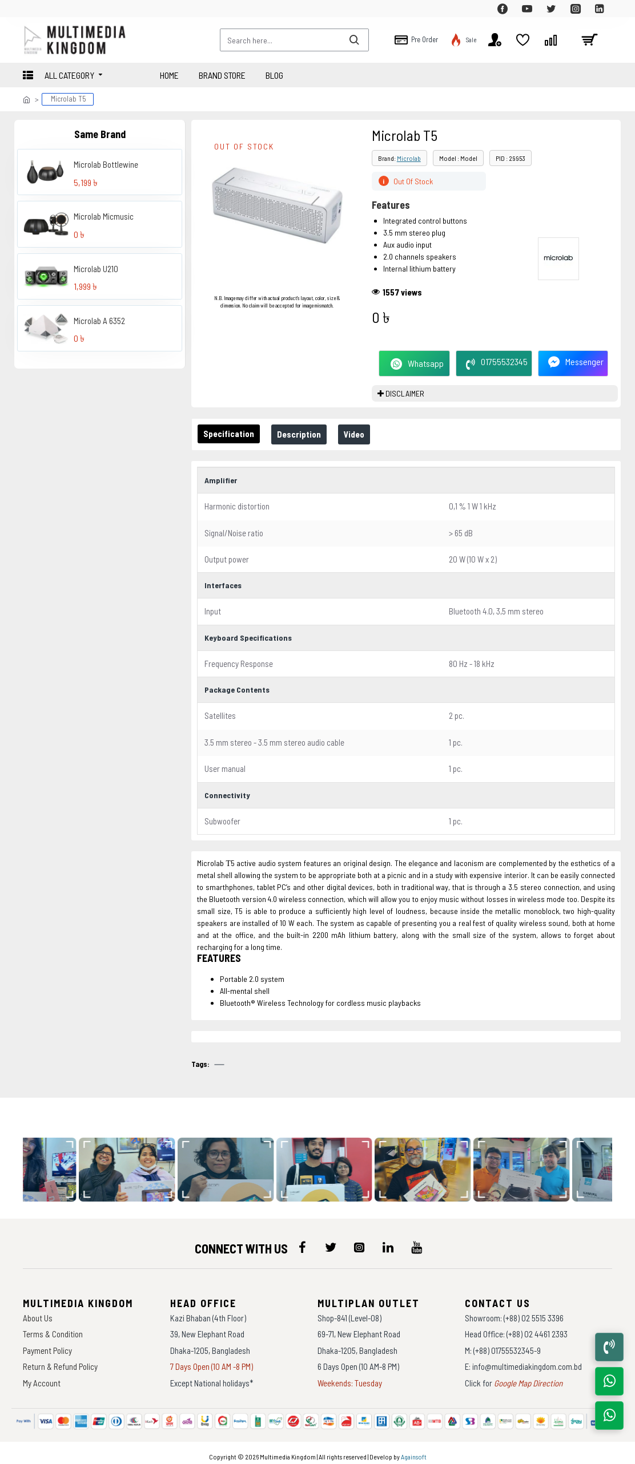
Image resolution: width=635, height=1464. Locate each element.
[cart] (589, 40)
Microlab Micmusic (104, 216)
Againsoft (414, 1450)
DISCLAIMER (404, 393)
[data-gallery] (131, 1162)
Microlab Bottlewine (106, 164)
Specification (231, 433)
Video (365, 434)
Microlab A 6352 (99, 321)
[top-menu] (31, 8)
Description (306, 434)
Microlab (409, 158)
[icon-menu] (302, 1240)
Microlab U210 (96, 269)
